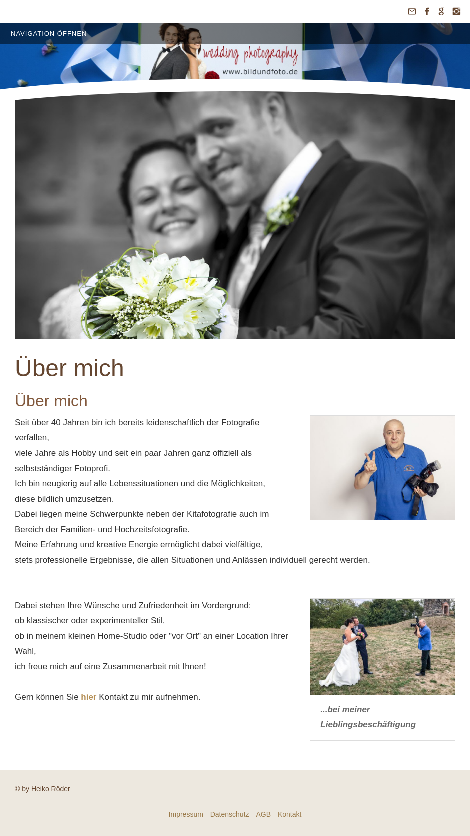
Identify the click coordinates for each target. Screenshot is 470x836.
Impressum (186, 814)
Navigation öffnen (49, 34)
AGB (263, 814)
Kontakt (289, 814)
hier (88, 697)
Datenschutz (229, 814)
